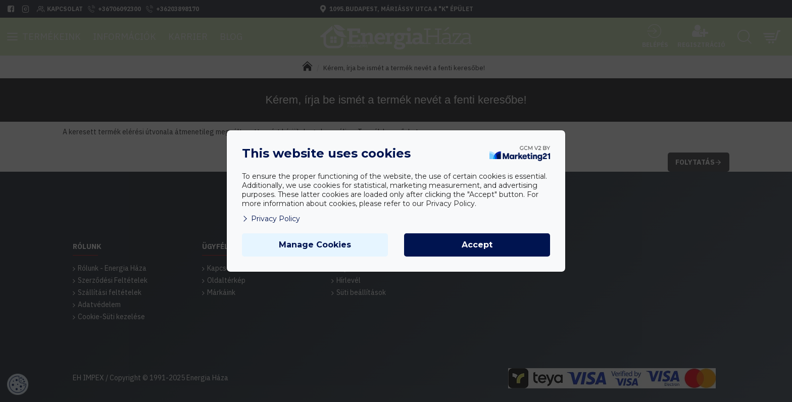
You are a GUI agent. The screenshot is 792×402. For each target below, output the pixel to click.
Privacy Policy (271, 218)
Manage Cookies (315, 244)
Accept (477, 244)
